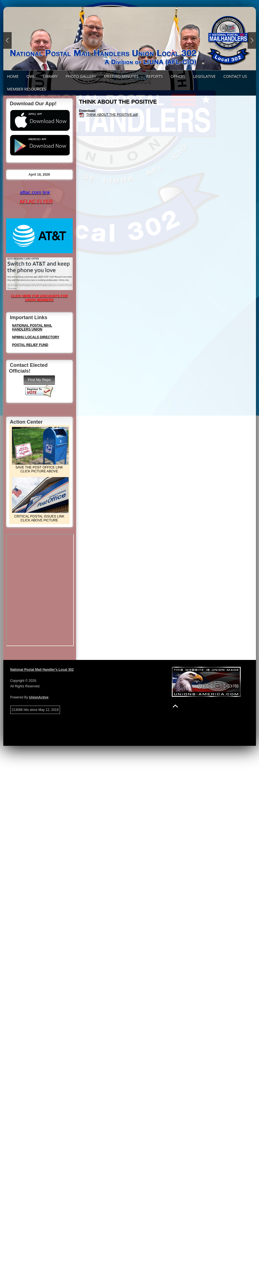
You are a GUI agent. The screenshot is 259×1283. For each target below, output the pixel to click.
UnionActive (39, 697)
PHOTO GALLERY (81, 76)
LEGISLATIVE (204, 76)
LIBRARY (50, 76)
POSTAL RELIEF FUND (30, 345)
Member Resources (26, 89)
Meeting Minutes (121, 76)
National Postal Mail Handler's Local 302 (42, 670)
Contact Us (235, 76)
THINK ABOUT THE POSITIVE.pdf (112, 115)
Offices (178, 76)
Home (13, 76)
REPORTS (154, 76)
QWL (30, 76)
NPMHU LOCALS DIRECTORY (35, 337)
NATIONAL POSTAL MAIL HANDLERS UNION (32, 327)
